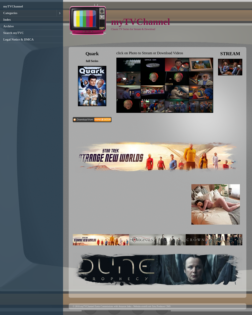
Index (7, 19)
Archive (8, 26)
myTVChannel (13, 6)
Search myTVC (13, 33)
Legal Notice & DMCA (18, 39)
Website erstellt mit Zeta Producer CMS (152, 306)
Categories (10, 13)
